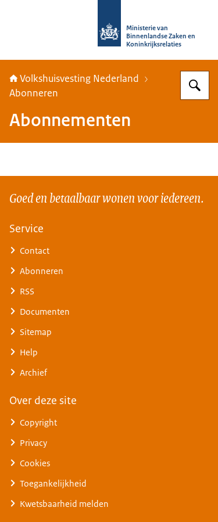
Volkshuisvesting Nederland (74, 78)
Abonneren (33, 93)
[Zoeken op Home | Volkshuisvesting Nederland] (195, 85)
